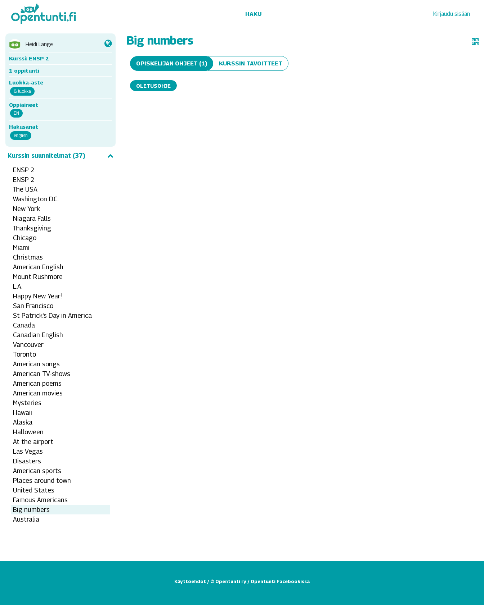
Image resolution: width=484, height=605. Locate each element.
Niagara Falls (32, 218)
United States (33, 490)
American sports (37, 471)
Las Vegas (28, 451)
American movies (38, 393)
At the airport (33, 441)
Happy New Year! (37, 296)
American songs (36, 364)
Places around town (42, 480)
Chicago (24, 238)
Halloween (28, 432)
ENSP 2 (39, 58)
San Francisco (33, 306)
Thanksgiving (32, 228)
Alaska (22, 422)
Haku (253, 13)
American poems (37, 383)
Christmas (28, 257)
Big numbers (31, 509)
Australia (26, 519)
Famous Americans (40, 500)
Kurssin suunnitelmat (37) (60, 155)
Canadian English (38, 335)
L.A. (17, 286)
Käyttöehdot (190, 581)
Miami (21, 247)
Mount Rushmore (38, 276)
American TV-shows (41, 373)
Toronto (24, 354)
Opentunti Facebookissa (280, 581)
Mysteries (27, 403)
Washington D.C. (36, 199)
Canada (24, 325)
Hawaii (22, 412)
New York (26, 208)
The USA (25, 189)
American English (38, 267)
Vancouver (28, 344)
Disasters (27, 461)
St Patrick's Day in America (52, 315)
